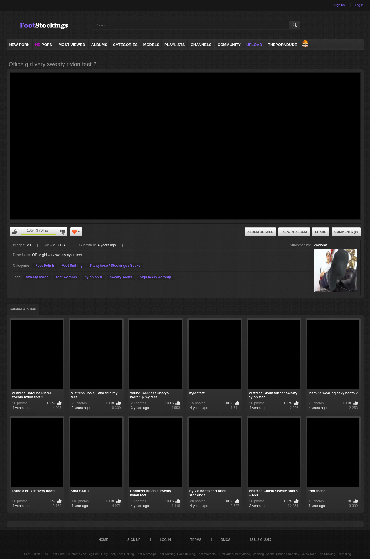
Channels (200, 44)
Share (320, 232)
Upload (254, 44)
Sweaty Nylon (37, 277)
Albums (99, 44)
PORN (43, 44)
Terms (195, 539)
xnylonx (320, 245)
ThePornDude (282, 44)
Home (103, 539)
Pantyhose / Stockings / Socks (115, 266)
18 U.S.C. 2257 (260, 539)
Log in (359, 5)
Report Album (294, 232)
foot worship (66, 277)
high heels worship (155, 277)
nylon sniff (93, 277)
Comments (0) (346, 232)
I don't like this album (62, 231)
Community (229, 44)
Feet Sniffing (72, 266)
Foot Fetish (44, 266)
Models (151, 44)
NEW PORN (19, 44)
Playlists (174, 44)
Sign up (339, 5)
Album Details (260, 232)
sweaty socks (121, 277)
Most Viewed (71, 44)
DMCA (225, 539)
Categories (125, 44)
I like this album (14, 231)
